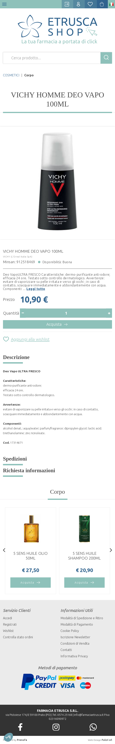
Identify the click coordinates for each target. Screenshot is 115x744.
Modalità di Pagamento (76, 624)
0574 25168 (64, 714)
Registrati (10, 624)
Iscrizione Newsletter (75, 637)
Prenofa (22, 740)
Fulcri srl (107, 740)
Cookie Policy (69, 631)
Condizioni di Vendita (74, 643)
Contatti (66, 650)
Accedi (7, 618)
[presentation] (4, 550)
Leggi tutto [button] (35, 289)
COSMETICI (11, 75)
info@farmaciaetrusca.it (88, 714)
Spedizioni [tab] (15, 459)
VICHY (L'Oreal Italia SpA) (17, 256)
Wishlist (8, 631)
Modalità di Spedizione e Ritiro (81, 618)
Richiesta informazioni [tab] (29, 470)
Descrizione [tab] (16, 357)
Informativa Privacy (74, 656)
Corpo (57, 491)
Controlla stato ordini (18, 637)
